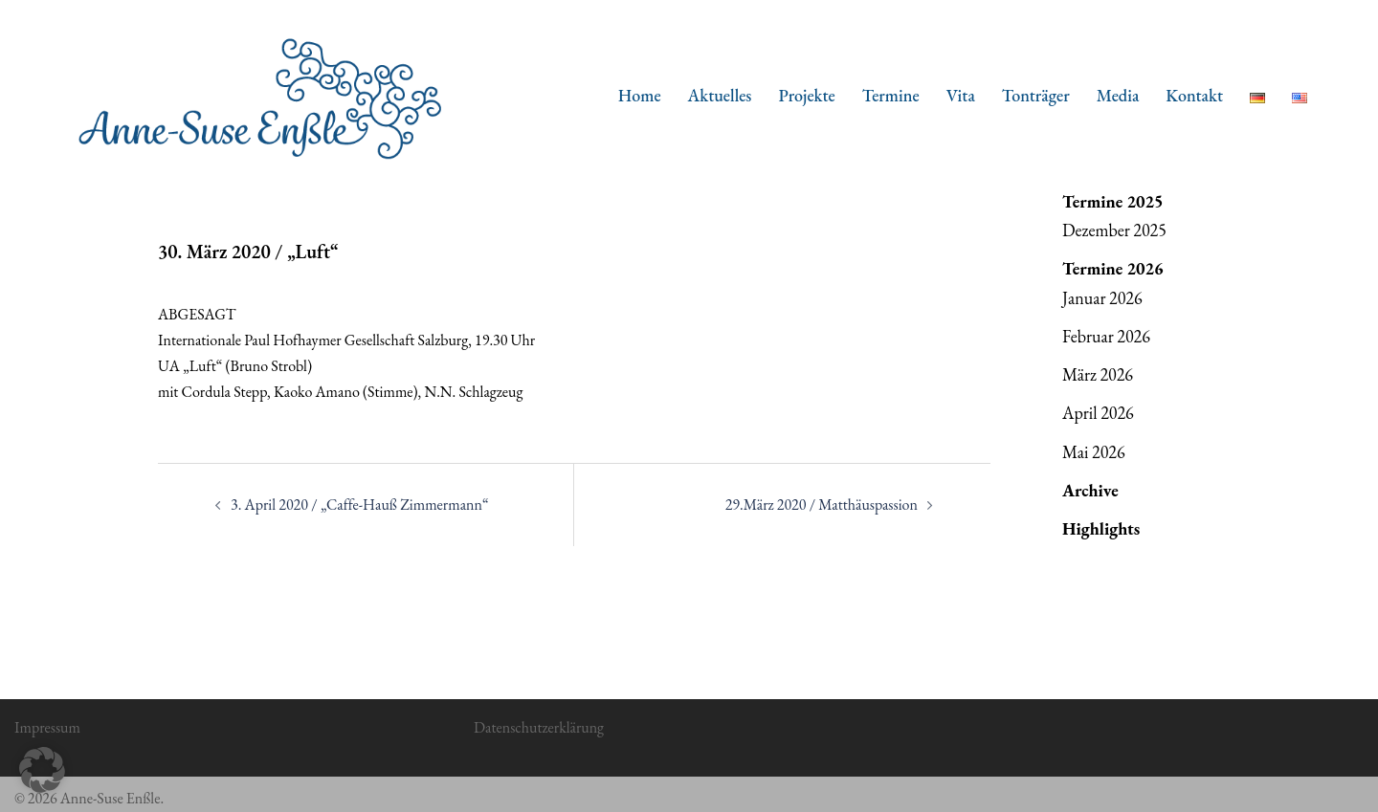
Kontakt (1194, 95)
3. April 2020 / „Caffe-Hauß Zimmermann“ (360, 504)
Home (639, 95)
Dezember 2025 (1114, 230)
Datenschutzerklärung (539, 727)
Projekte (806, 95)
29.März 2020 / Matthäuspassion (821, 504)
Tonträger (1036, 95)
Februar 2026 (1106, 336)
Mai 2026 (1093, 452)
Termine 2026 (1113, 268)
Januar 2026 (1102, 298)
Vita (960, 95)
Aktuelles (720, 95)
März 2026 (1097, 374)
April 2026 (1098, 413)
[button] (42, 770)
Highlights (1101, 528)
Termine (891, 95)
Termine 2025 (1113, 201)
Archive (1090, 490)
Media (1118, 95)
